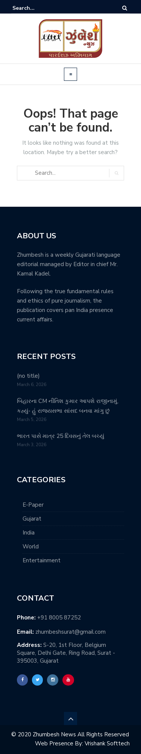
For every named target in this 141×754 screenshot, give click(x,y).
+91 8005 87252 (59, 617)
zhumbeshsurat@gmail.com (70, 632)
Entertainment (42, 560)
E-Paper (33, 505)
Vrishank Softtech (107, 743)
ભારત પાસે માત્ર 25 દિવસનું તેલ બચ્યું (60, 436)
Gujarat (32, 518)
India (29, 532)
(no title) (28, 376)
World (31, 546)
